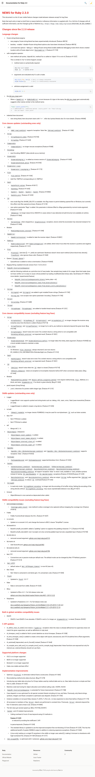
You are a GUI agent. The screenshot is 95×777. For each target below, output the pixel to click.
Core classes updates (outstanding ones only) (21, 123)
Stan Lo (60, 770)
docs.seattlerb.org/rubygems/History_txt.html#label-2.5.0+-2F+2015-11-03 (35, 605)
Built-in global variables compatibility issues (20, 612)
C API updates (8, 624)
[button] (3, 3)
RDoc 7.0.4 (42, 770)
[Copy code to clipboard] (90, 68)
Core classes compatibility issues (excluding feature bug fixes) (28, 313)
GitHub (35, 754)
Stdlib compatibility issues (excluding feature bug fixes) (25, 500)
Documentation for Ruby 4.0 (16, 3)
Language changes (10, 34)
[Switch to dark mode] (91, 3)
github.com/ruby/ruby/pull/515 (39, 538)
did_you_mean (14, 96)
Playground (5, 760)
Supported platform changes (14, 653)
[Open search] (85, 3)
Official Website (6, 757)
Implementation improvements (15, 671)
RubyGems (36, 760)
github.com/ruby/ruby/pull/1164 (51, 739)
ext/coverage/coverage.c (15, 504)
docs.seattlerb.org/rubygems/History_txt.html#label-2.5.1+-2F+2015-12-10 (35, 607)
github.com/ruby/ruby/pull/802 (33, 545)
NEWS (6, 12)
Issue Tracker (37, 757)
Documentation (6, 754)
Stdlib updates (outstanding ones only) (18, 393)
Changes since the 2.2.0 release (18, 29)
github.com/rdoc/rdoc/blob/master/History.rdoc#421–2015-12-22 (33, 595)
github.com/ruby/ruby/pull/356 (39, 551)
